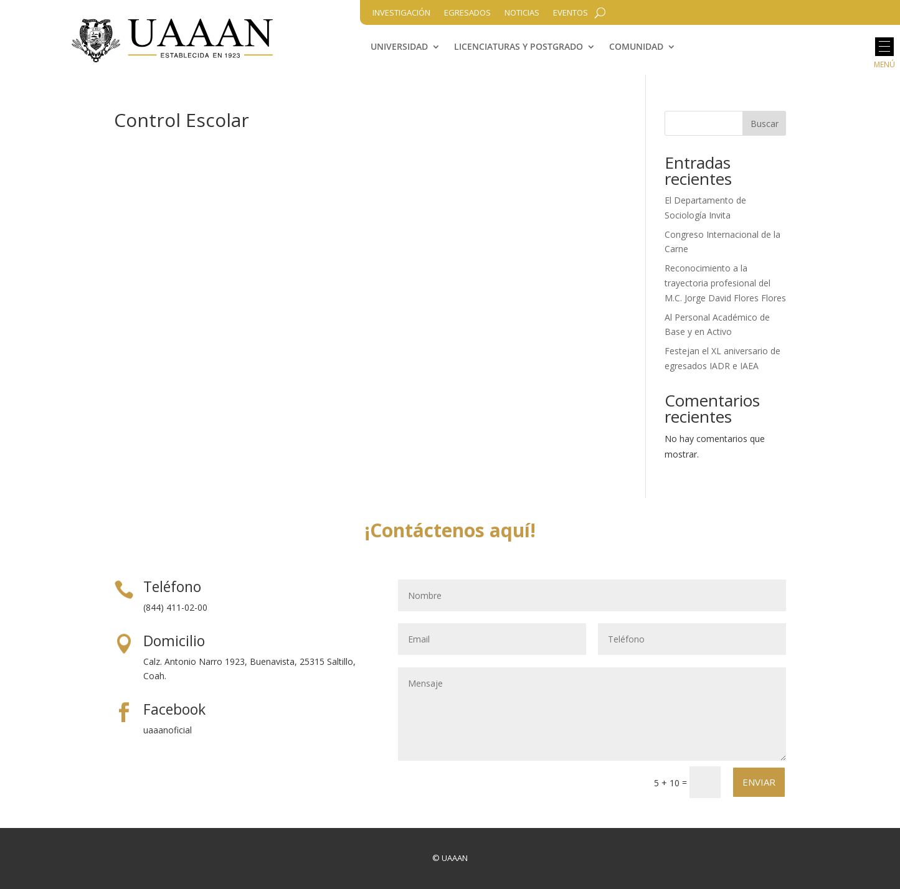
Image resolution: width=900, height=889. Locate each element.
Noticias (521, 13)
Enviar (758, 782)
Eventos (570, 13)
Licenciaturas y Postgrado (518, 47)
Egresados (467, 13)
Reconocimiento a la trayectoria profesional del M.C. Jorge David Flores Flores (725, 283)
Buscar (765, 123)
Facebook (174, 709)
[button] (884, 46)
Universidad (399, 47)
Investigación (401, 13)
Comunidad (636, 47)
